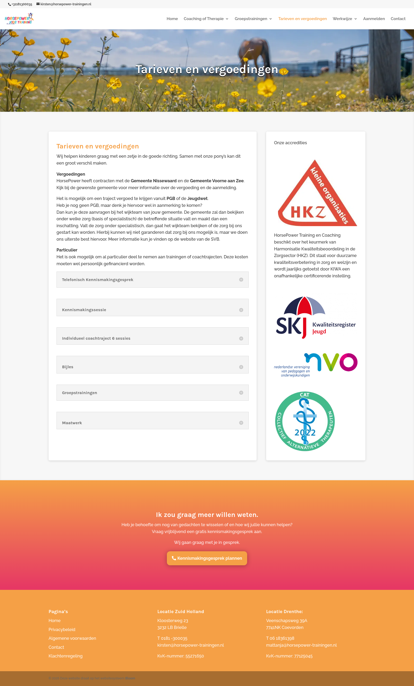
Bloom (130, 678)
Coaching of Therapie (204, 19)
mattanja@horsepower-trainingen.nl (301, 645)
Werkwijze (342, 19)
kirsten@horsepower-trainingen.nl (190, 645)
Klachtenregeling (66, 656)
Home (172, 19)
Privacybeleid (62, 629)
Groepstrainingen (251, 19)
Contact (398, 19)
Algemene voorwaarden (72, 638)
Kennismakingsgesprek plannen (209, 558)
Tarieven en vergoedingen (302, 19)
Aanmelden (374, 19)
